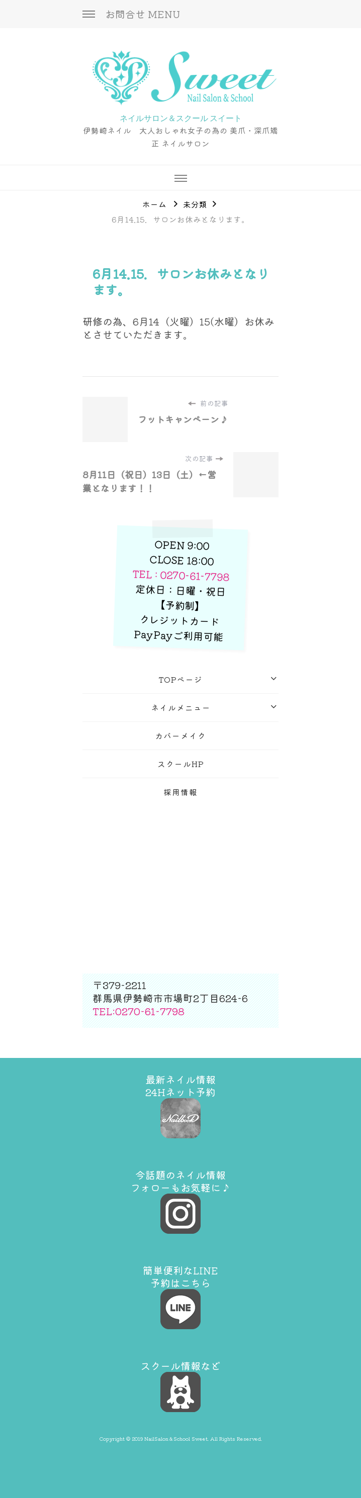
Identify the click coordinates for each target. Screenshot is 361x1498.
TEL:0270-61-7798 (139, 1011)
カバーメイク (180, 735)
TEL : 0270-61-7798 (181, 575)
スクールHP (180, 763)
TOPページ (180, 679)
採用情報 (180, 791)
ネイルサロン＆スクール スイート (181, 118)
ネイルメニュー (181, 707)
